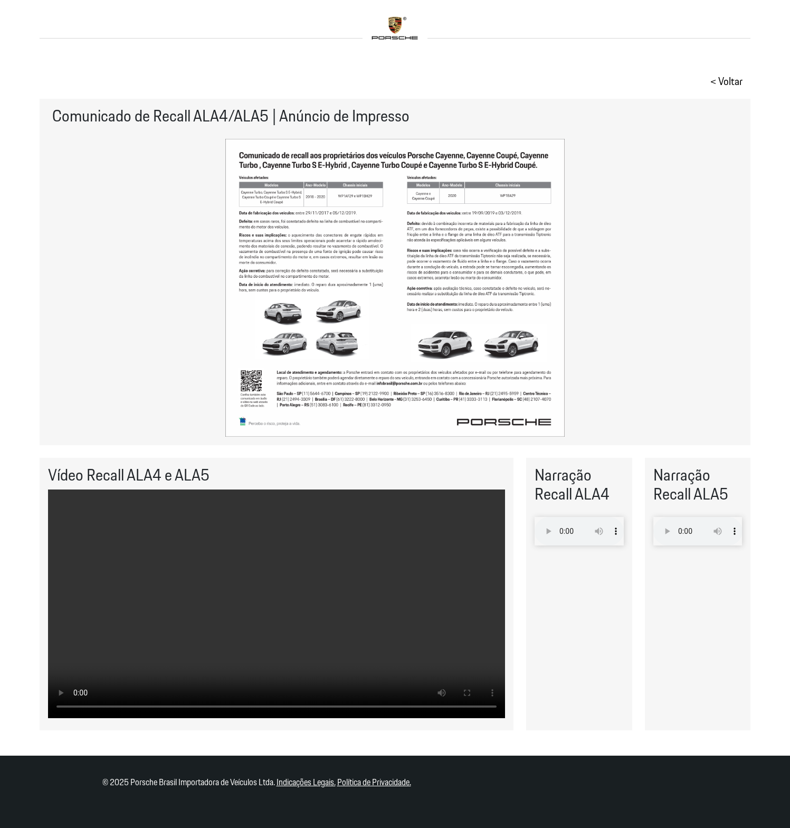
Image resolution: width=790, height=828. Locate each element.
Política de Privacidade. (374, 783)
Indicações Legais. (306, 783)
